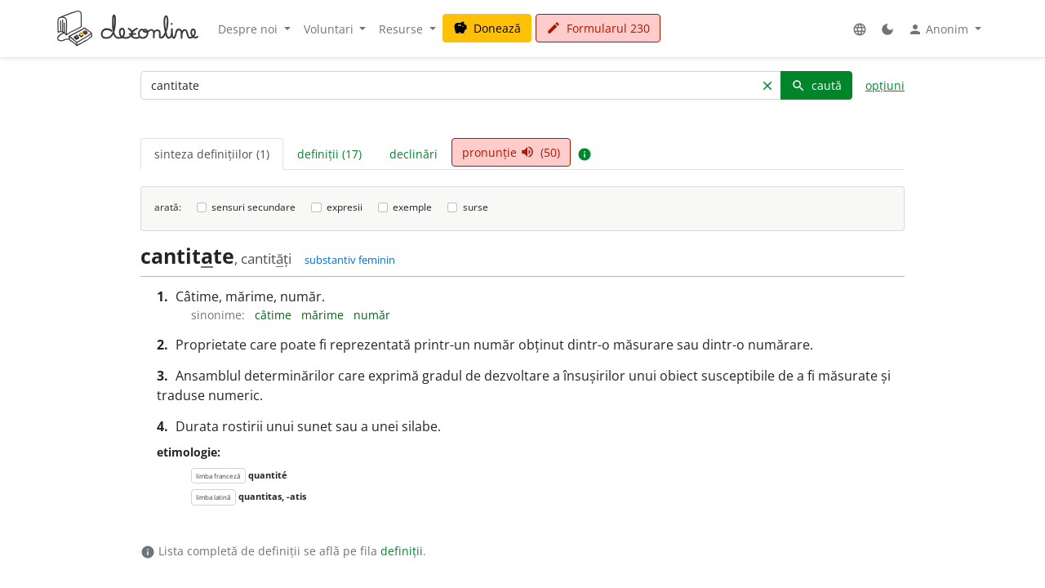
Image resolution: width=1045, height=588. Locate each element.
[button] (860, 29)
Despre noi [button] (249, 29)
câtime (275, 315)
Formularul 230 (598, 28)
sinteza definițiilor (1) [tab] (211, 154)
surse (475, 207)
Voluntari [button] (330, 29)
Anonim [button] (940, 29)
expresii (344, 207)
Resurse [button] (402, 29)
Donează (487, 28)
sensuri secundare (253, 207)
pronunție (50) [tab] (511, 152)
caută (816, 85)
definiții (401, 551)
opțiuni (885, 85)
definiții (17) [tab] (329, 154)
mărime (324, 315)
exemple (412, 207)
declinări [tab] (413, 154)
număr (372, 315)
